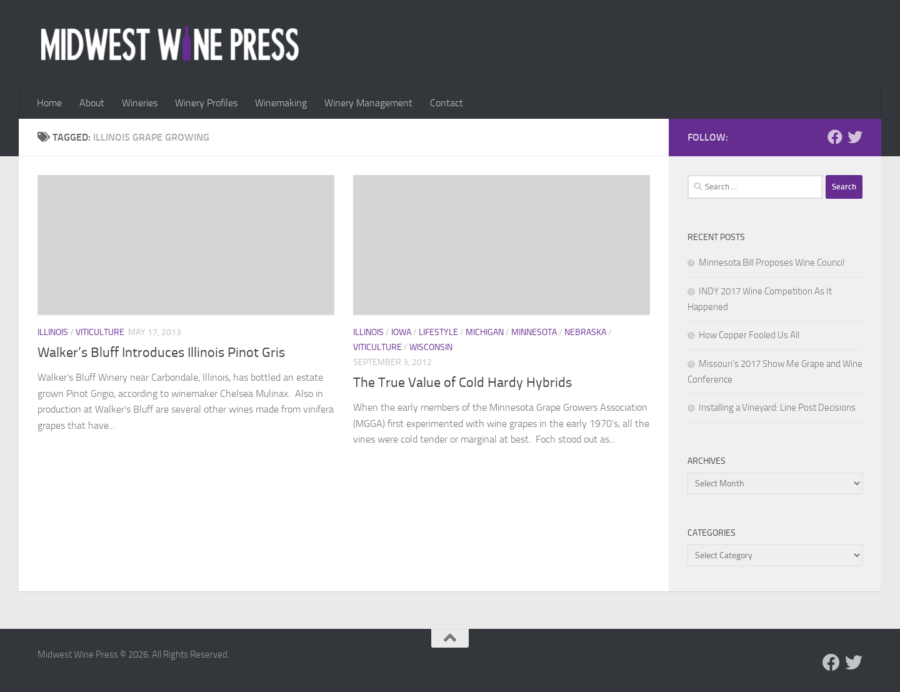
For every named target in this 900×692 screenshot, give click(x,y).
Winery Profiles (206, 103)
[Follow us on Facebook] (835, 136)
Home (49, 103)
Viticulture (100, 332)
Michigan (485, 332)
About (91, 103)
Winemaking (281, 103)
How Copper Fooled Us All (749, 335)
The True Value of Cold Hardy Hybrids (462, 382)
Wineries (140, 103)
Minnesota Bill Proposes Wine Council (771, 262)
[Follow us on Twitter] (855, 136)
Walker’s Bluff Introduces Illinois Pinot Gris (161, 352)
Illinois (53, 332)
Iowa (401, 332)
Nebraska (585, 332)
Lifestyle (438, 332)
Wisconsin (430, 347)
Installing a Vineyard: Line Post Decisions (777, 407)
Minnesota (534, 332)
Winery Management (368, 103)
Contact (446, 103)
